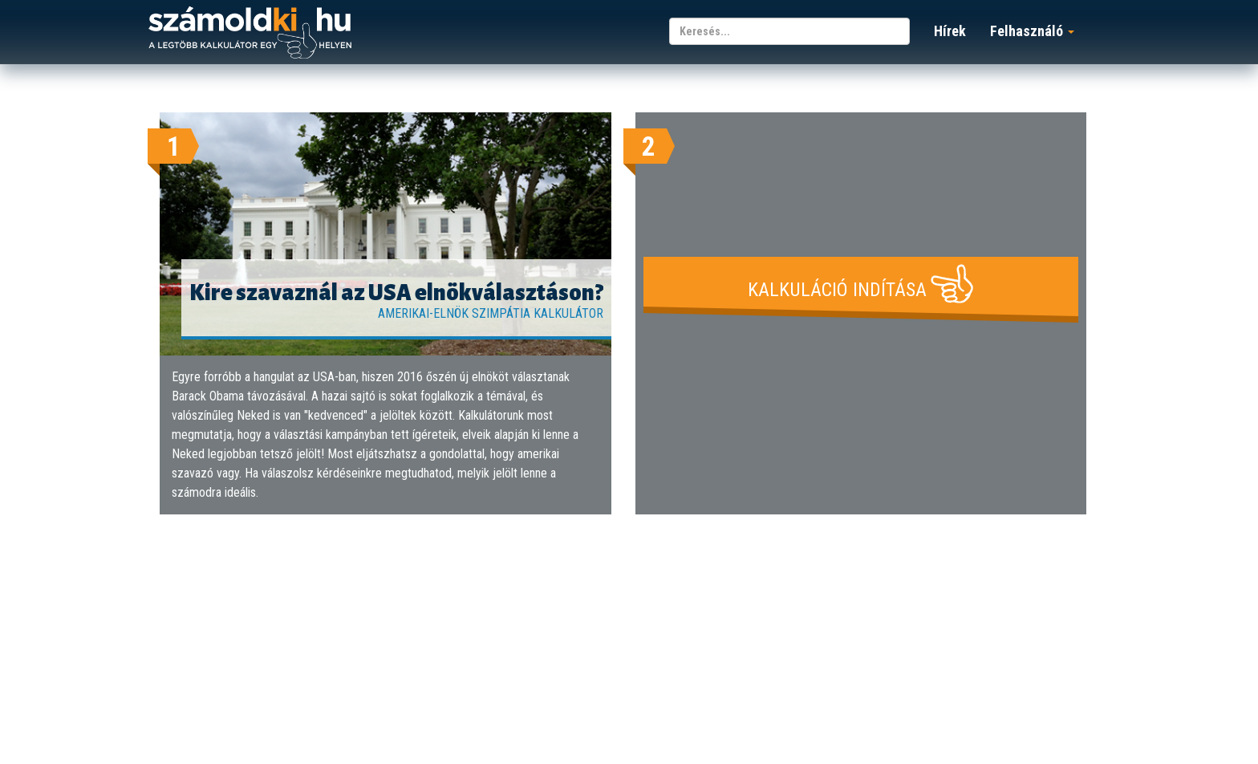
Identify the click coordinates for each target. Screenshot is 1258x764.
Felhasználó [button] (1032, 30)
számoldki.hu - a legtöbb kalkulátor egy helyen (250, 33)
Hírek (950, 30)
